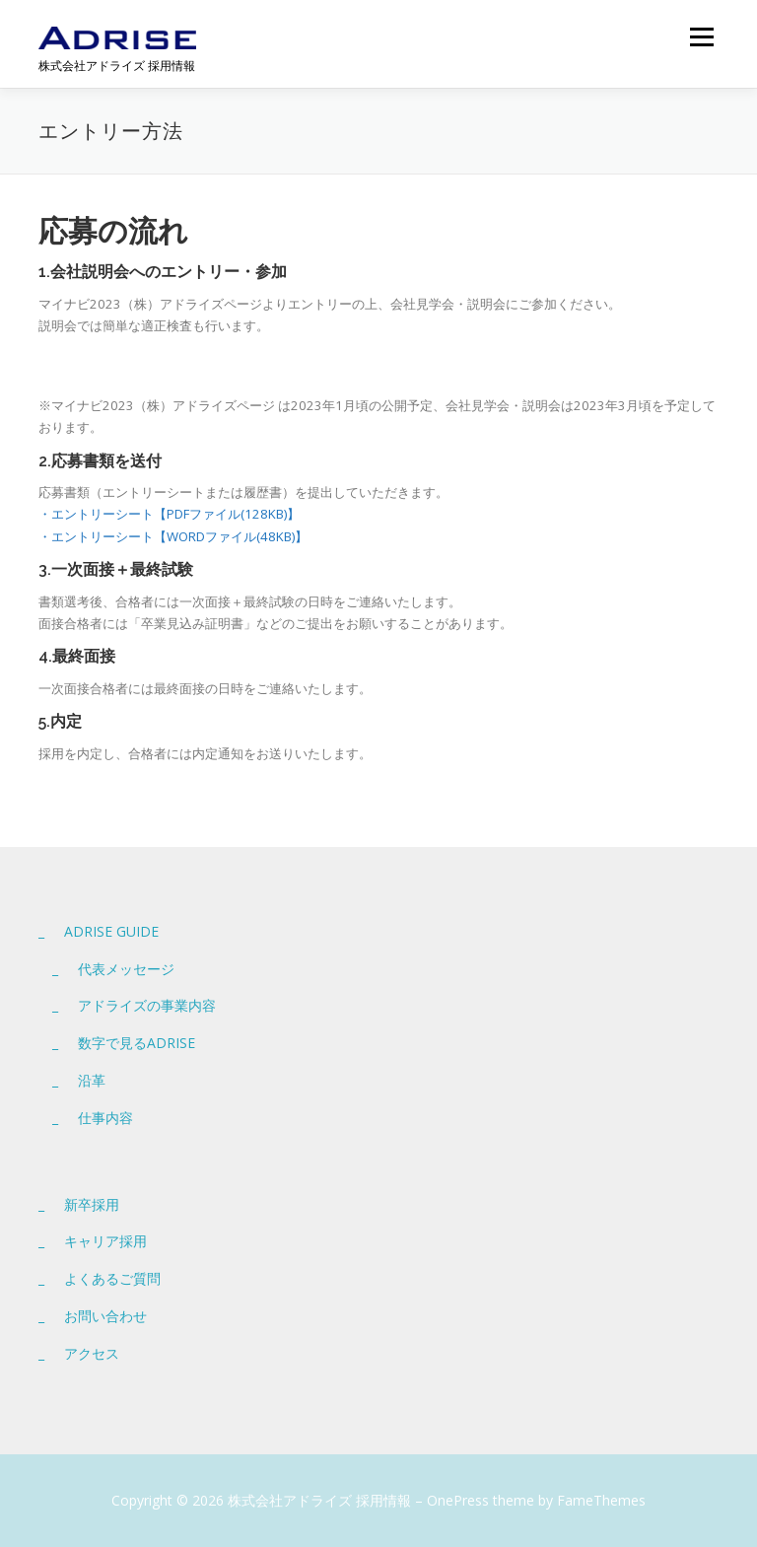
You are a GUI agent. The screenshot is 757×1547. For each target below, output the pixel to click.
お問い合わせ (105, 1315)
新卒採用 (91, 1204)
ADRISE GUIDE (111, 931)
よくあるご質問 (112, 1278)
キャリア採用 (105, 1240)
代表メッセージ (126, 968)
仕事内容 (105, 1117)
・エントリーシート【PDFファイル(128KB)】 (169, 514)
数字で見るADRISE (136, 1042)
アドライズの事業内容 (147, 1005)
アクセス (91, 1353)
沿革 (91, 1080)
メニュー (701, 36)
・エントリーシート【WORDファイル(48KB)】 (173, 536)
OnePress (458, 1500)
